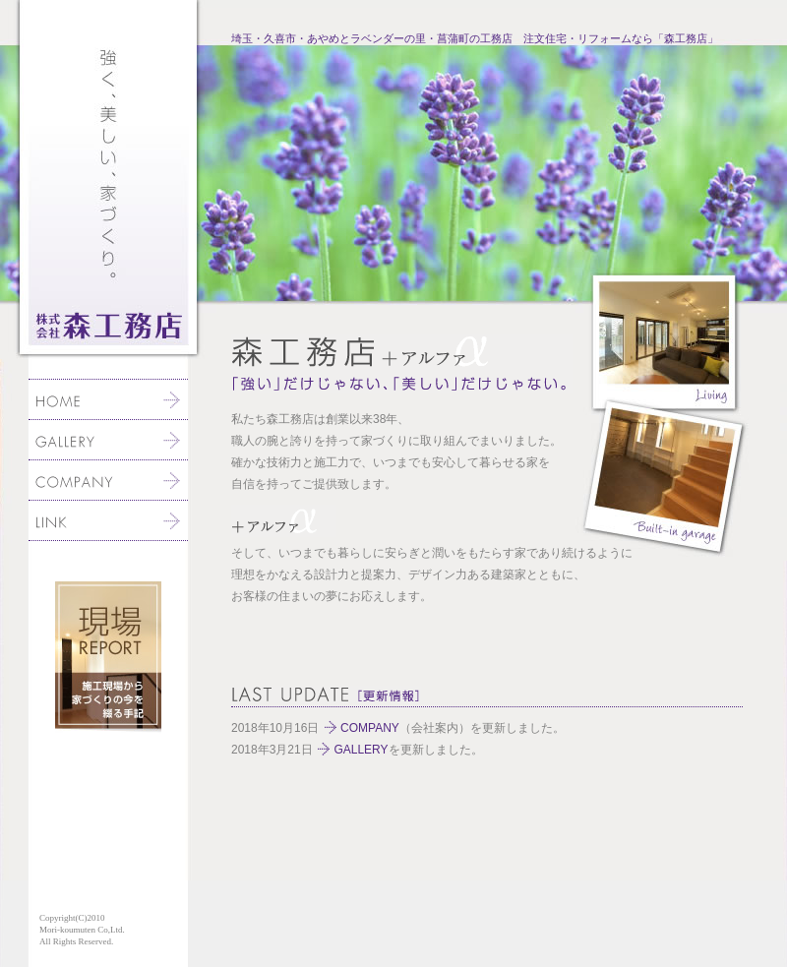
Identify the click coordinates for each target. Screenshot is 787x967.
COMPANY (369, 728)
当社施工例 (108, 439)
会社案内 (108, 480)
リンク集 (108, 521)
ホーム (108, 399)
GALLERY (360, 749)
